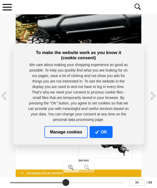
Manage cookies (66, 132)
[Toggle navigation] (7, 7)
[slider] (65, 182)
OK (101, 132)
